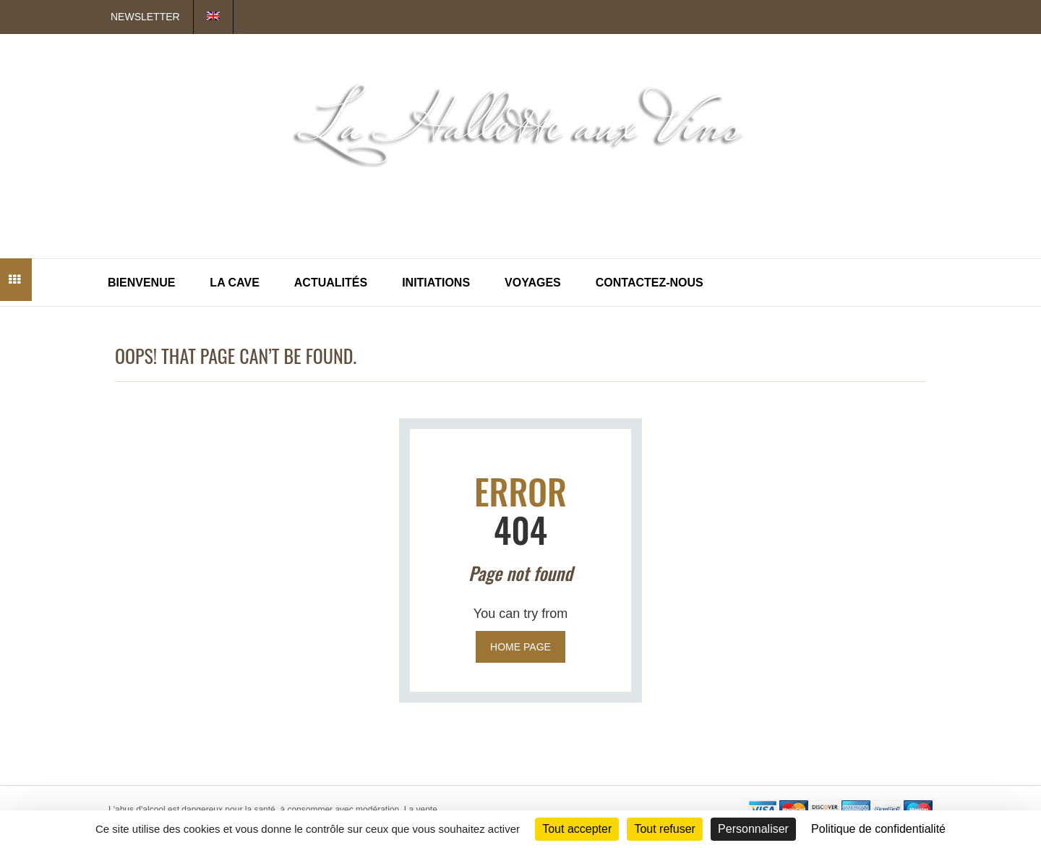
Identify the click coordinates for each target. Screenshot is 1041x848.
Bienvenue (141, 282)
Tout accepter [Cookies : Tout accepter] (577, 829)
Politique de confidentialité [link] (878, 829)
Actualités (330, 282)
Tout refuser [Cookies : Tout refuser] (664, 829)
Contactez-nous (649, 282)
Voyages (533, 282)
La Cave (234, 282)
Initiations (436, 282)
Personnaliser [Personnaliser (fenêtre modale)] (753, 829)
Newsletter (145, 16)
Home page (520, 647)
